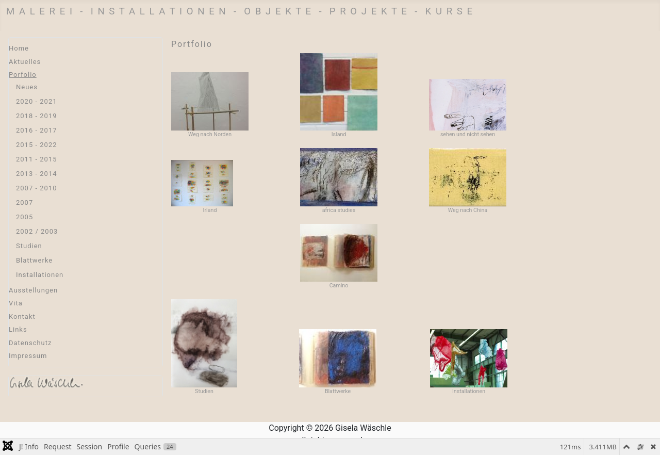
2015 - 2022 (36, 145)
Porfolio (23, 74)
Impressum (28, 356)
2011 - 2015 (36, 159)
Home (19, 48)
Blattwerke (34, 260)
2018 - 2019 (36, 116)
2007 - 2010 (36, 188)
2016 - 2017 (36, 130)
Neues (27, 87)
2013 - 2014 (36, 173)
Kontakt (22, 316)
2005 (24, 217)
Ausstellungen (33, 290)
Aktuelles (25, 62)
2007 (24, 202)
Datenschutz (30, 343)
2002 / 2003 (37, 231)
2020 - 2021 (36, 101)
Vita (16, 303)
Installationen (39, 275)
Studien (29, 246)
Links (18, 329)
